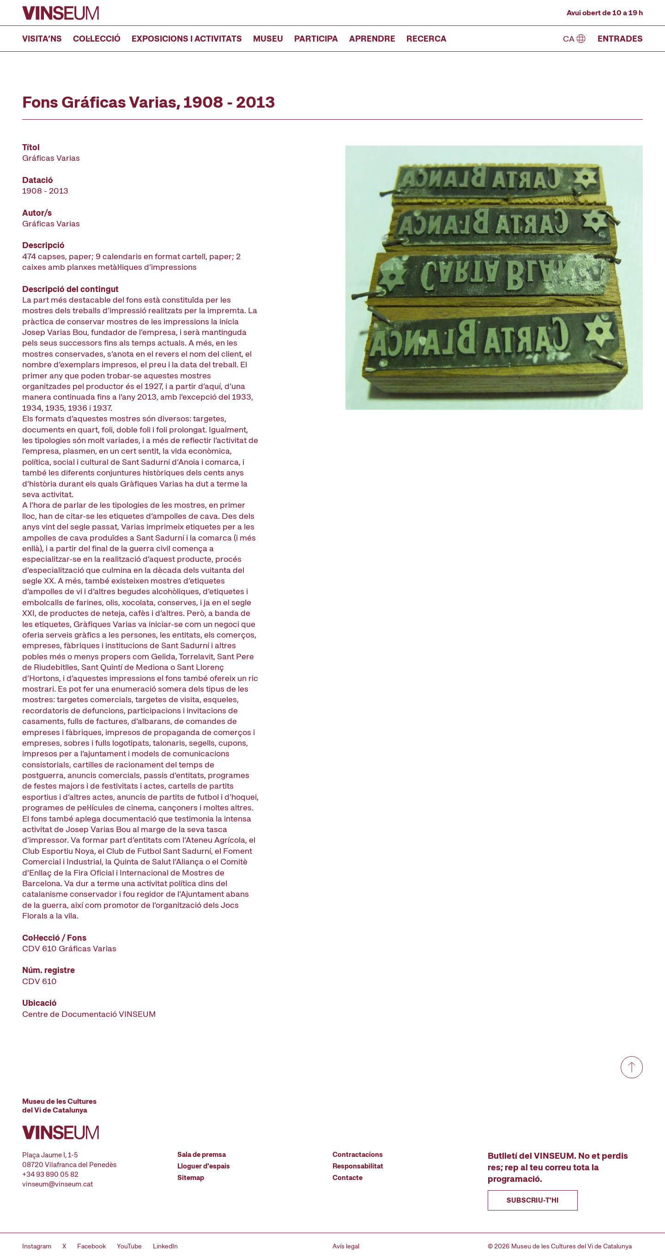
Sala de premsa (201, 1154)
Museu (268, 38)
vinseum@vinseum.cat (57, 1184)
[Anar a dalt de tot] (632, 1067)
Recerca (426, 38)
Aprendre (372, 38)
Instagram (36, 1246)
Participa (316, 38)
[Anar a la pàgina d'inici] (60, 13)
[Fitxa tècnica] (140, 580)
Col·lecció (97, 38)
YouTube (129, 1246)
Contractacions (357, 1154)
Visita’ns (42, 38)
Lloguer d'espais (203, 1166)
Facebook (91, 1246)
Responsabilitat (357, 1166)
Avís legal (345, 1246)
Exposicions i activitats (187, 38)
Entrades (620, 38)
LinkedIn (165, 1246)
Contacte (347, 1177)
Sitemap (190, 1177)
